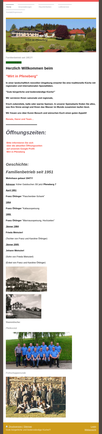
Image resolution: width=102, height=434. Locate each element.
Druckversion (14, 426)
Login (93, 426)
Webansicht (90, 430)
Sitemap (28, 426)
